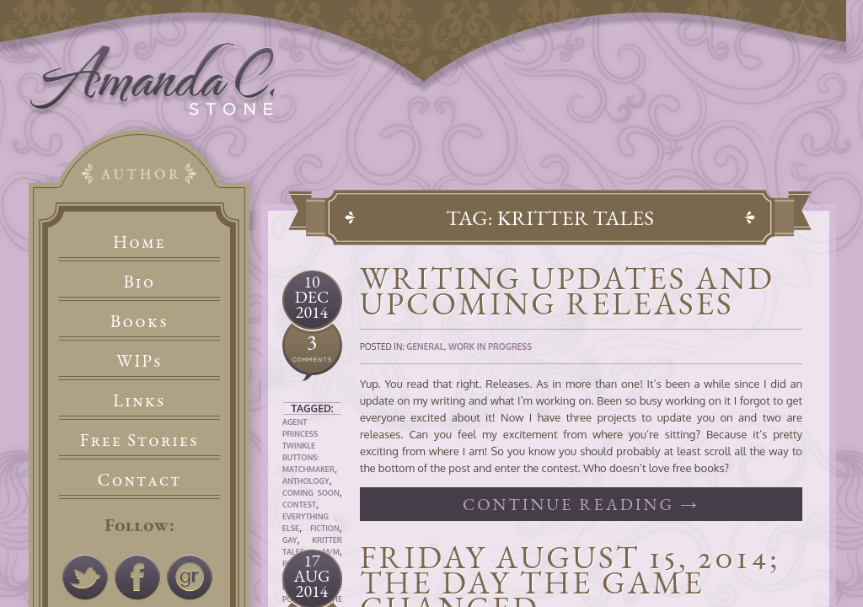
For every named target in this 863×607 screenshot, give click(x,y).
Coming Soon (311, 492)
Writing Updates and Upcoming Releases (567, 290)
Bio (140, 281)
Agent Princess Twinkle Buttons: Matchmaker (308, 445)
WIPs (139, 360)
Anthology (305, 481)
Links (139, 400)
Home (139, 241)
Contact (140, 479)
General (425, 346)
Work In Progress (490, 346)
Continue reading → (581, 504)
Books (139, 320)
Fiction (325, 528)
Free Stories (140, 439)
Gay (289, 540)
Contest (299, 504)
